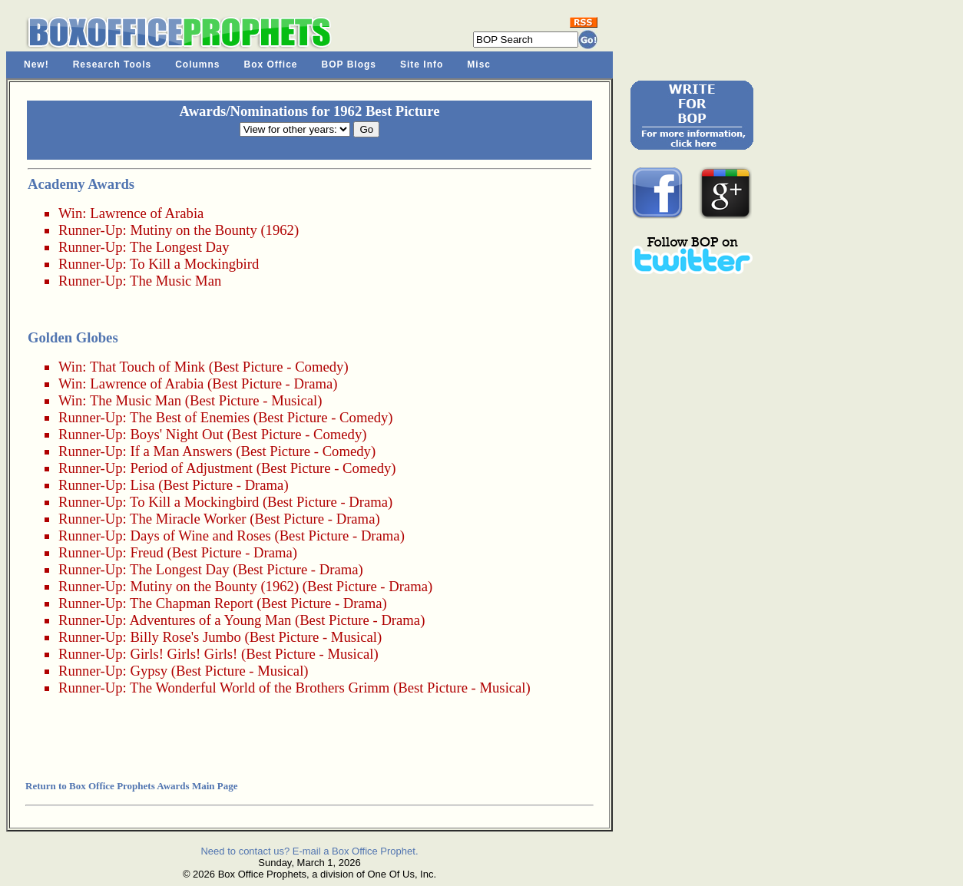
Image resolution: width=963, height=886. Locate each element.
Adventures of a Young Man (210, 620)
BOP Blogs (349, 64)
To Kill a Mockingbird (194, 264)
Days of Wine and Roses (200, 535)
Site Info (421, 64)
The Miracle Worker (188, 519)
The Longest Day (180, 247)
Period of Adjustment (191, 468)
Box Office (271, 64)
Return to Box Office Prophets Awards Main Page (131, 786)
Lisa (142, 485)
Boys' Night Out (176, 434)
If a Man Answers (181, 451)
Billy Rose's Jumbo (185, 637)
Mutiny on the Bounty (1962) (214, 230)
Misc (479, 64)
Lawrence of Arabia (147, 213)
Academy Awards (81, 184)
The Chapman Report (191, 603)
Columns (197, 64)
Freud (147, 552)
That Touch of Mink (147, 367)
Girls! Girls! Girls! (183, 654)
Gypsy (148, 671)
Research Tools (112, 64)
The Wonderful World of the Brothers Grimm (259, 687)
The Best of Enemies (190, 417)
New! (36, 64)
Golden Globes (73, 337)
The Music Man (175, 281)
